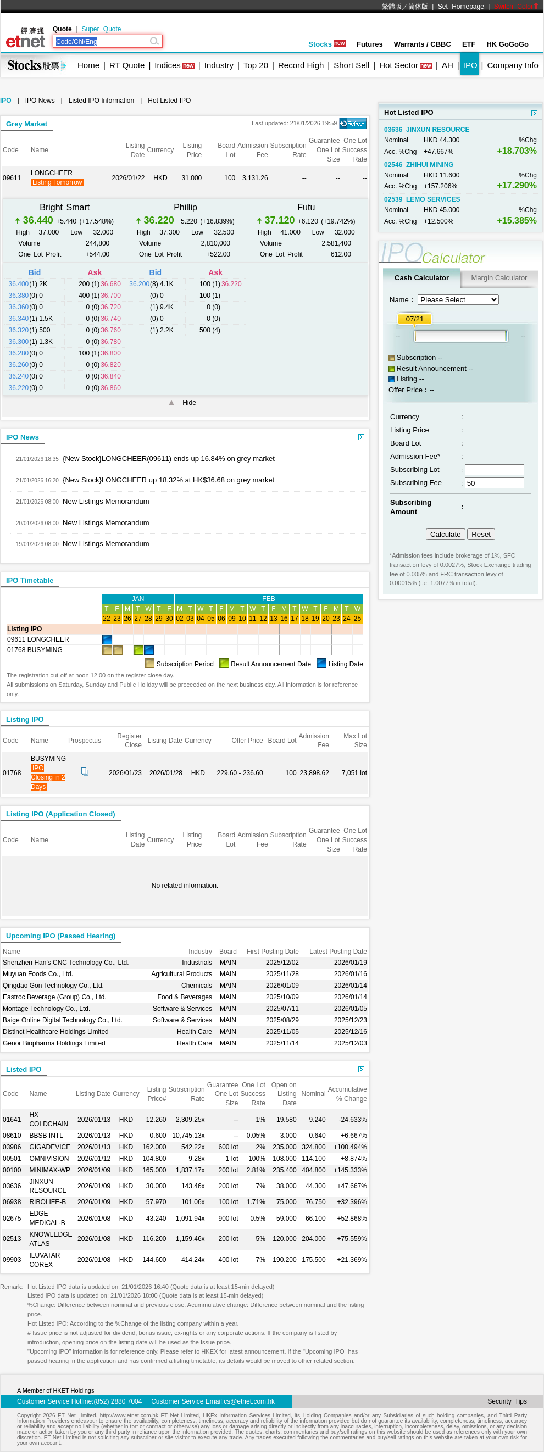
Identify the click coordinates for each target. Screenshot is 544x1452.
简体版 (418, 6)
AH (447, 65)
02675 (12, 1218)
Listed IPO (23, 1069)
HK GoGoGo (507, 44)
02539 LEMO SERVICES (422, 199)
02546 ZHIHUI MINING (419, 165)
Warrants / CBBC (422, 44)
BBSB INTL (46, 1135)
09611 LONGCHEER (38, 639)
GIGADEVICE (49, 1147)
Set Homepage (461, 6)
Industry (219, 65)
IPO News (40, 100)
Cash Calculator (422, 278)
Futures (370, 44)
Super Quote (101, 29)
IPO (470, 65)
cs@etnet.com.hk (249, 1401)
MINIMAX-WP (49, 1170)
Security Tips (507, 1401)
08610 (12, 1135)
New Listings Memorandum (106, 501)
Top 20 (255, 65)
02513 (12, 1239)
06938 (12, 1202)
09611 (12, 178)
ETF (469, 44)
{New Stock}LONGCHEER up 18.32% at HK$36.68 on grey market (168, 480)
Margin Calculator (499, 278)
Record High (301, 65)
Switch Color (516, 6)
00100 (12, 1170)
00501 (12, 1158)
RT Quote (127, 65)
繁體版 (392, 6)
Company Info (512, 65)
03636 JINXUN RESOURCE (426, 129)
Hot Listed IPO (169, 100)
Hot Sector (398, 65)
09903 (12, 1260)
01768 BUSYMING (35, 650)
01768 (12, 773)
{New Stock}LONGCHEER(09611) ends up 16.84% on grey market (169, 458)
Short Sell (351, 65)
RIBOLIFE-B (47, 1202)
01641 (12, 1119)
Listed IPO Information (101, 100)
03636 (12, 1186)
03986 (12, 1147)
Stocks (327, 44)
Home (88, 65)
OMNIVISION (49, 1158)
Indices (167, 65)
